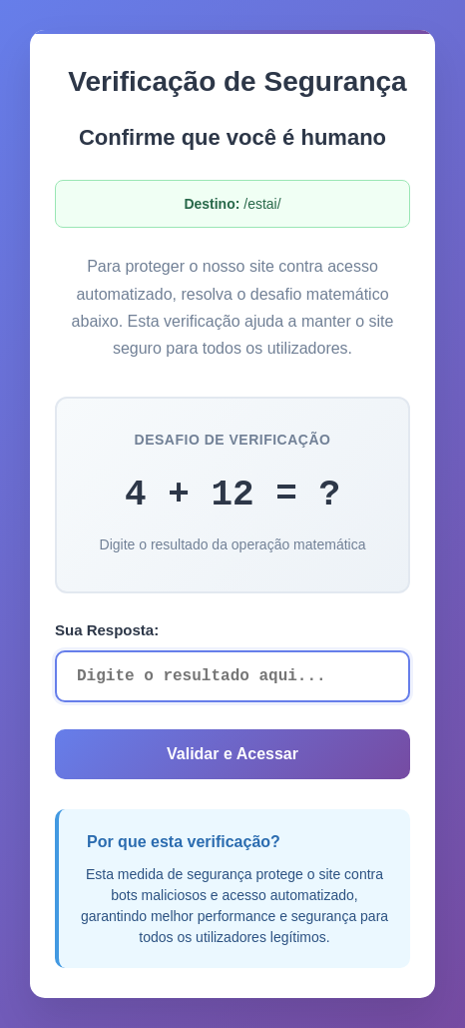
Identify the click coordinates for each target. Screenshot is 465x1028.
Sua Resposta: (107, 629)
